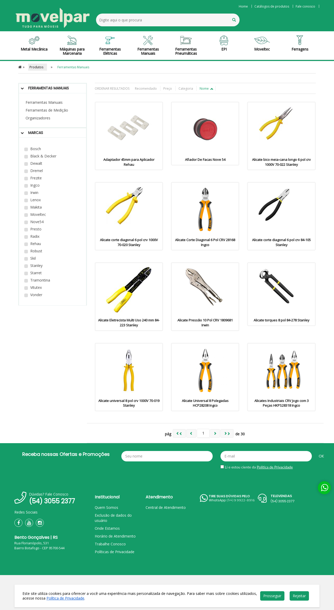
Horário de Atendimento (115, 536)
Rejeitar (299, 595)
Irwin (31, 192)
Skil (30, 258)
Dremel (33, 170)
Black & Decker (40, 156)
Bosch (32, 148)
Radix (31, 236)
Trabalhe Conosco (110, 543)
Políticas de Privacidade (114, 551)
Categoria (186, 88)
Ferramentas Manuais (44, 102)
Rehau (32, 243)
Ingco (32, 185)
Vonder (33, 294)
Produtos (37, 67)
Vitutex (33, 287)
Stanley (33, 265)
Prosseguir (272, 595)
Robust (33, 250)
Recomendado (146, 88)
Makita (33, 207)
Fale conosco (305, 6)
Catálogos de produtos (271, 6)
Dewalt (33, 163)
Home (243, 6)
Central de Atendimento (166, 507)
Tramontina (37, 280)
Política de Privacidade (275, 467)
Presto (32, 229)
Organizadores (38, 117)
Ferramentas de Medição (47, 110)
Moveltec (35, 214)
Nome (206, 88)
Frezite (33, 177)
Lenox (32, 199)
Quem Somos (106, 507)
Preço (168, 88)
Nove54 (34, 221)
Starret (33, 272)
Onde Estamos (107, 528)
